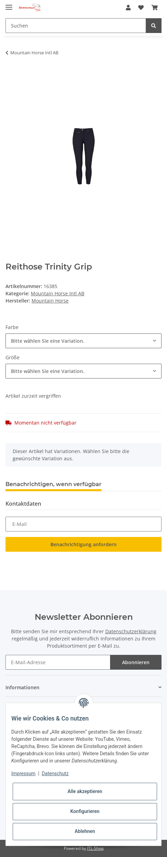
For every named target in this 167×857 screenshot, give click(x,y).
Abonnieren (136, 662)
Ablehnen (85, 831)
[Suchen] (75, 25)
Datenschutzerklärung (130, 631)
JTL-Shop (95, 848)
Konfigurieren (84, 811)
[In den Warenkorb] (10, 74)
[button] (128, 7)
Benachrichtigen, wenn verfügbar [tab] (53, 484)
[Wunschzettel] (140, 7)
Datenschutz (55, 773)
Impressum (23, 773)
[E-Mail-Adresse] (57, 662)
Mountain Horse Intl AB (57, 293)
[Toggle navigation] (8, 4)
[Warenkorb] (155, 7)
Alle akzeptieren (85, 791)
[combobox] (83, 340)
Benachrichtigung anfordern (83, 544)
